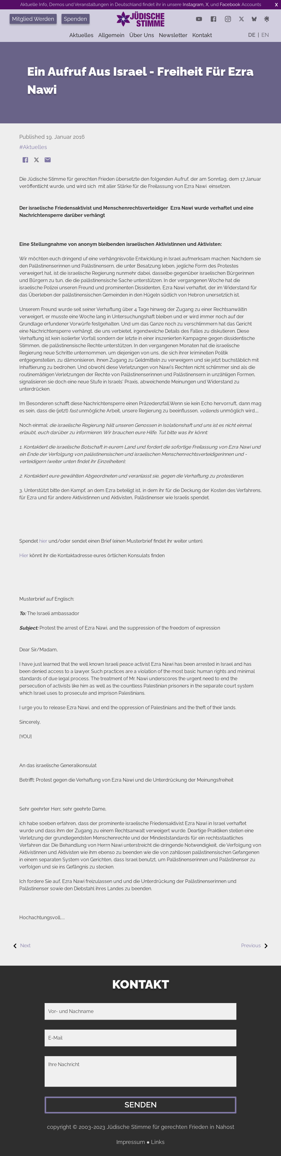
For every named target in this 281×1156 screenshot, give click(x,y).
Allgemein (111, 35)
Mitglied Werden (33, 19)
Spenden (75, 19)
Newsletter (173, 35)
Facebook (230, 4)
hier (43, 541)
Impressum (130, 1142)
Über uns (141, 35)
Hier (23, 555)
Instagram (193, 4)
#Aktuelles (33, 147)
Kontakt (202, 35)
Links (158, 1142)
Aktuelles (81, 35)
